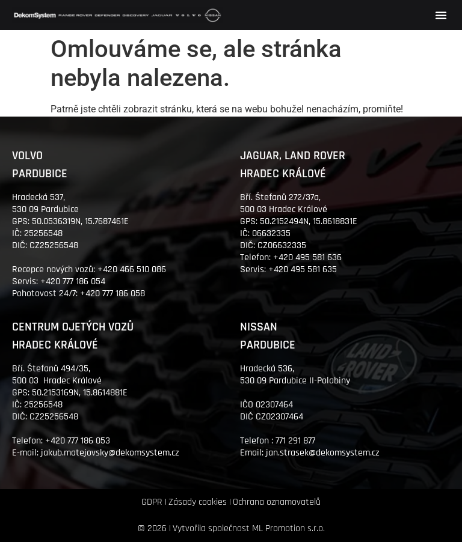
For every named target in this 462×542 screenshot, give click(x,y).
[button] (441, 15)
